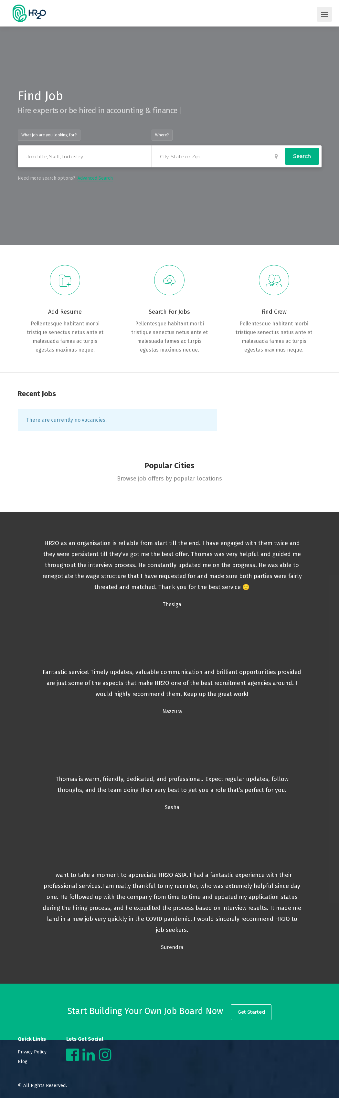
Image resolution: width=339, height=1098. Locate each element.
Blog (22, 1061)
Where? (162, 134)
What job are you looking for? (49, 134)
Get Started (251, 1011)
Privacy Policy (32, 1052)
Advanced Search (95, 178)
